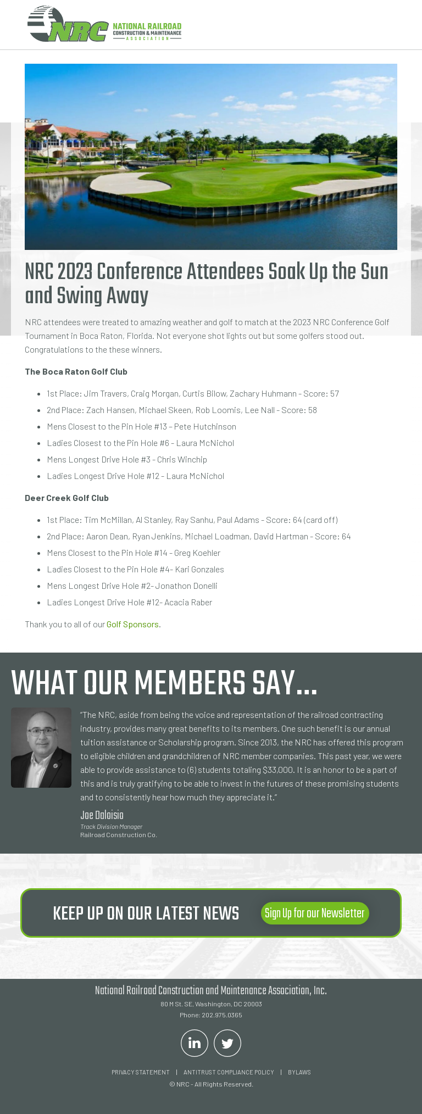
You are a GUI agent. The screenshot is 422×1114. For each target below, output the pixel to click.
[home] (104, 23)
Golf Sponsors (133, 624)
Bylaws (299, 1072)
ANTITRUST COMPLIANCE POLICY (229, 1072)
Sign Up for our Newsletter (315, 914)
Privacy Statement (141, 1072)
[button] (381, 24)
